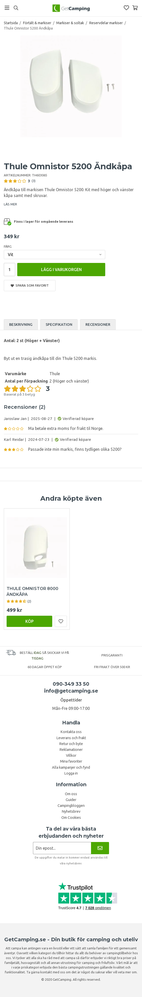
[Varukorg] (135, 7)
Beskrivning (20, 324)
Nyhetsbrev (71, 811)
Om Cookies (71, 817)
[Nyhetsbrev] (100, 848)
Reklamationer (71, 749)
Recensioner (97, 324)
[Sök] (15, 8)
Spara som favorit (30, 285)
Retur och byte (71, 743)
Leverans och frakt (71, 738)
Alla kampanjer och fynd (71, 767)
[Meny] (7, 7)
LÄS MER (10, 204)
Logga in (71, 773)
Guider (71, 799)
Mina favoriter (71, 761)
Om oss (71, 794)
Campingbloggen (71, 805)
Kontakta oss (71, 731)
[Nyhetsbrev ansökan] (62, 848)
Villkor (71, 755)
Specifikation (59, 324)
